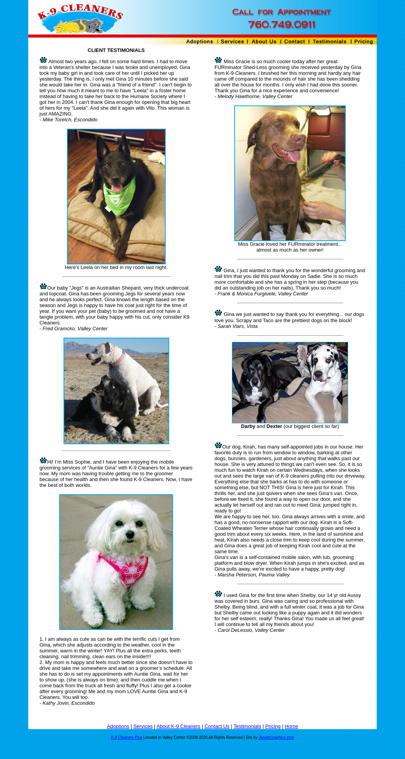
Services (143, 726)
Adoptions (118, 726)
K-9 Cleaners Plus (126, 737)
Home (291, 726)
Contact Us (216, 726)
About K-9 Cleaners (178, 726)
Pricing (273, 726)
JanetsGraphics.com (276, 737)
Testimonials (247, 726)
